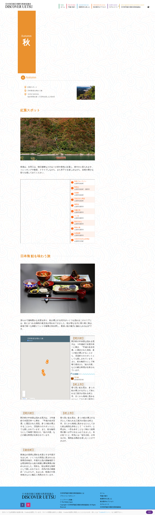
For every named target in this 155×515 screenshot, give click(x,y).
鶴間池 (76, 204)
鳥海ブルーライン (80, 181)
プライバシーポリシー (67, 496)
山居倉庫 (77, 233)
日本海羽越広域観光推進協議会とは (72, 493)
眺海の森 (77, 227)
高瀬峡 (76, 193)
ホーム (63, 6)
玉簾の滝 (77, 210)
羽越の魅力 (71, 6)
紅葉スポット (32, 87)
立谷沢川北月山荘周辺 (81, 239)
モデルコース (114, 6)
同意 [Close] (149, 512)
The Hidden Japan (67, 502)
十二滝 (76, 216)
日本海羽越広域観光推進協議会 (132, 6)
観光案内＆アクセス (99, 6)
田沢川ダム (78, 221)
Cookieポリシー (104, 512)
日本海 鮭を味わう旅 (35, 90)
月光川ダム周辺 (79, 198)
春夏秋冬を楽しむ (84, 6)
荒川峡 (76, 377)
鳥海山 (76, 187)
